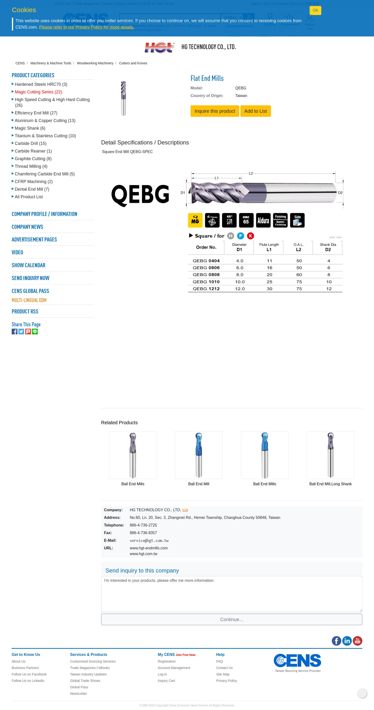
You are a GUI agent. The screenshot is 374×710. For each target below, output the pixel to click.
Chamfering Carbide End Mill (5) (45, 174)
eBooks (104, 668)
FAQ (219, 661)
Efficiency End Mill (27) (36, 113)
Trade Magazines (83, 668)
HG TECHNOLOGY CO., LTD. (209, 47)
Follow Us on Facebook (29, 674)
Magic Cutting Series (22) (38, 92)
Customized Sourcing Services (93, 661)
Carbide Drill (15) (31, 143)
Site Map (222, 674)
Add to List (255, 111)
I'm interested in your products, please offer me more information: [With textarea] (231, 594)
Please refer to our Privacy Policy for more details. (86, 27)
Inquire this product (215, 111)
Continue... (231, 619)
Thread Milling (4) (31, 166)
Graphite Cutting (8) (33, 158)
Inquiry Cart (166, 681)
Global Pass (79, 687)
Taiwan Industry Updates (88, 674)
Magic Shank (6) (30, 128)
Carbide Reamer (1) (33, 151)
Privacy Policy (226, 681)
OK (315, 10)
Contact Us (224, 668)
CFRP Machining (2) (34, 181)
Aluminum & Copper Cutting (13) (45, 120)
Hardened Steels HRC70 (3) (41, 84)
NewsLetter (78, 693)
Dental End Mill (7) (32, 189)
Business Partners (25, 668)
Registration (167, 661)
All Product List (29, 196)
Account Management (174, 668)
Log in (162, 674)
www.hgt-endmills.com (149, 548)
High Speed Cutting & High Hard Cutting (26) (52, 102)
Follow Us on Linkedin (28, 681)
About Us (19, 661)
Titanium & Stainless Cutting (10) (45, 135)
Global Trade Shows (85, 681)
